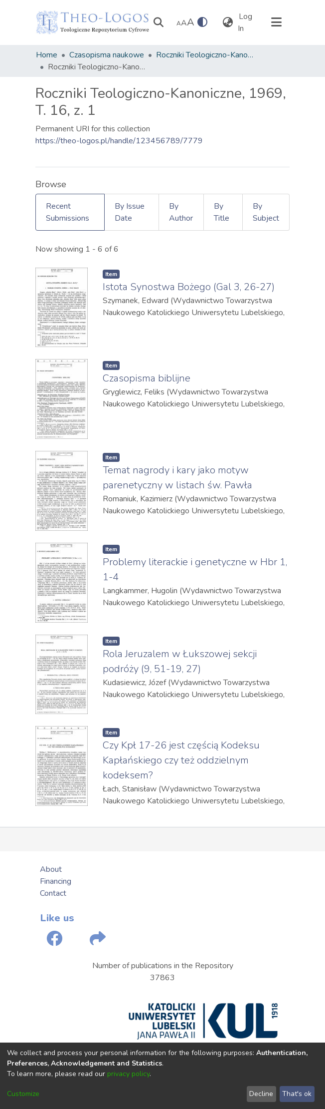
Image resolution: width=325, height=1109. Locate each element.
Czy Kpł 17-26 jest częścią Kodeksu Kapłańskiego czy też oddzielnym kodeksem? (181, 760)
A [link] (178, 23)
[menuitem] (227, 22)
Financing (55, 881)
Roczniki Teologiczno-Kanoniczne (206, 54)
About (51, 869)
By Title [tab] (221, 212)
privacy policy (128, 1074)
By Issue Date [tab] (130, 212)
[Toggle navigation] (276, 22)
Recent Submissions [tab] (67, 212)
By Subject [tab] (266, 212)
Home (46, 54)
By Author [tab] (181, 212)
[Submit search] (158, 22)
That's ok (297, 1094)
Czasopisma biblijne (146, 378)
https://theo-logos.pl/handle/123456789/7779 (119, 140)
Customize (23, 1094)
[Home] (92, 22)
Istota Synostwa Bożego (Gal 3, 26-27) (189, 287)
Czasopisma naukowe (106, 54)
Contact (53, 893)
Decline (261, 1094)
